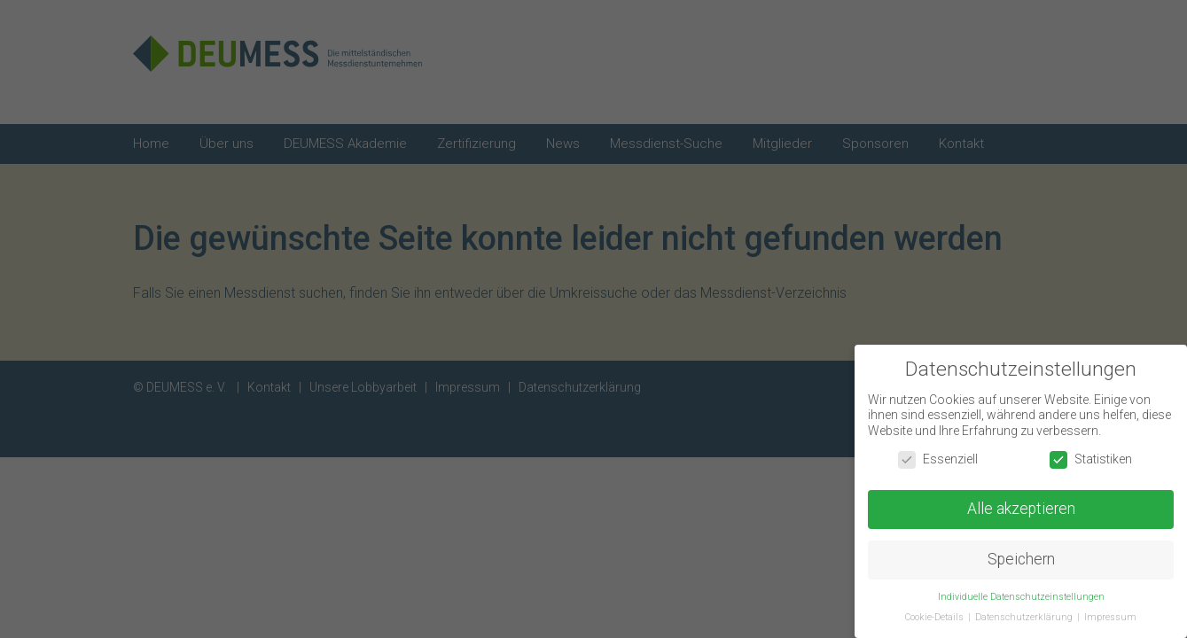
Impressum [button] (1110, 619)
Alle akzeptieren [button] (1021, 511)
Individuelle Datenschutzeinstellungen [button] (1021, 598)
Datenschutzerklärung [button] (1025, 619)
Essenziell (938, 461)
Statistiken (1091, 461)
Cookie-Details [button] (935, 619)
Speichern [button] (1021, 562)
